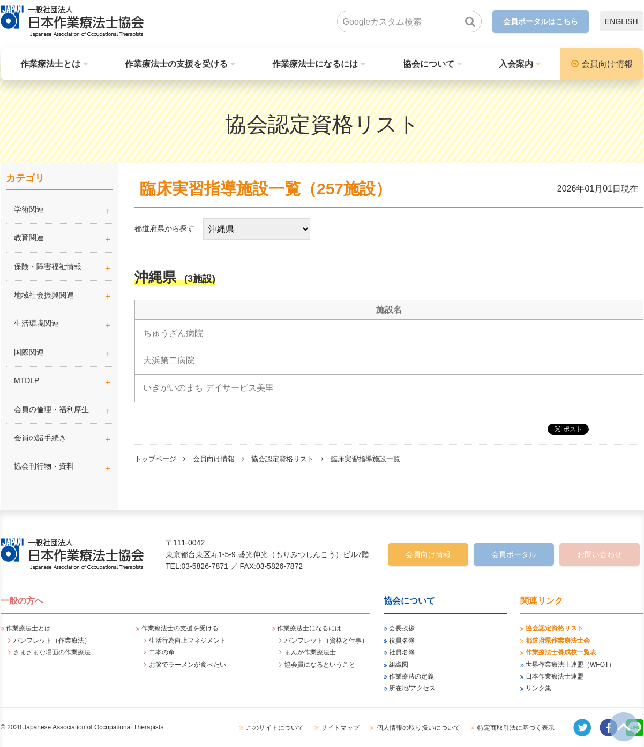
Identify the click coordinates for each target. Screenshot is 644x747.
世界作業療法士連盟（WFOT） (570, 664)
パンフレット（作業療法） (52, 640)
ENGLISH (621, 21)
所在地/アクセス (412, 688)
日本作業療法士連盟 (554, 676)
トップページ (155, 459)
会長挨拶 (402, 628)
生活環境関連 (36, 323)
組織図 (398, 664)
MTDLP (63, 380)
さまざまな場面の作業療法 (52, 652)
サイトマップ (340, 727)
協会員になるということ (319, 664)
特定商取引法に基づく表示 (516, 727)
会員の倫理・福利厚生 (51, 409)
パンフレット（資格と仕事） (326, 640)
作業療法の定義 (411, 676)
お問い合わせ (599, 554)
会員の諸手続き (40, 437)
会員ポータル (513, 554)
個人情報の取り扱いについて (418, 727)
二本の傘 (162, 652)
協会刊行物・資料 (44, 466)
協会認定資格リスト (282, 459)
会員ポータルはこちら (540, 21)
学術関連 (63, 209)
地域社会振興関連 (44, 295)
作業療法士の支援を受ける (176, 63)
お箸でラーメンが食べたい (187, 664)
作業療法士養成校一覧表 (561, 652)
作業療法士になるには (315, 63)
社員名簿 (402, 652)
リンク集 (538, 688)
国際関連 (29, 352)
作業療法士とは (50, 63)
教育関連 (29, 237)
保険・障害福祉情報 (47, 266)
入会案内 (516, 63)
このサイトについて (275, 727)
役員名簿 (402, 640)
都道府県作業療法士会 (558, 640)
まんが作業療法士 (310, 652)
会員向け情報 (607, 63)
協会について (428, 63)
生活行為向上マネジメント (187, 640)
